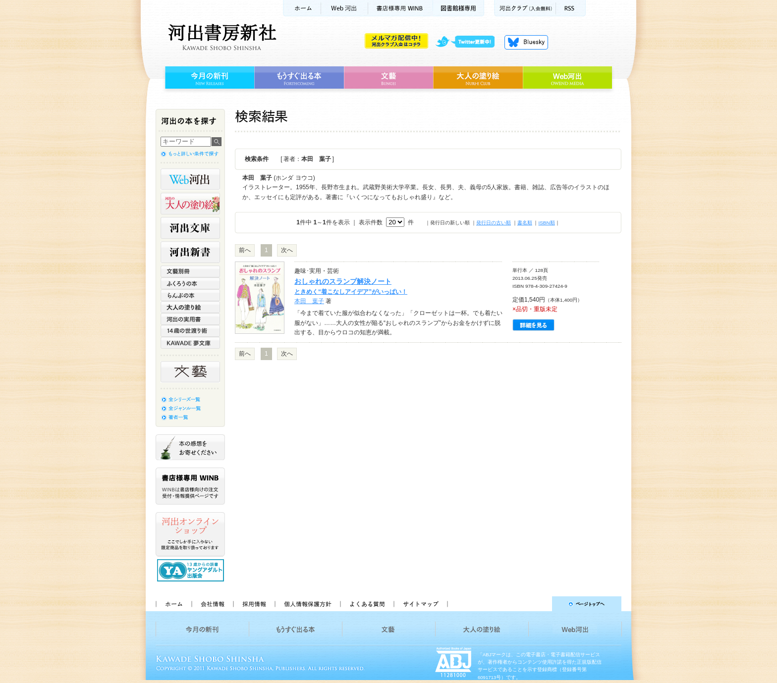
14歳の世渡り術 (190, 331)
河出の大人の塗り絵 (190, 203)
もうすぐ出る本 (299, 78)
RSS (571, 8)
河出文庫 (190, 228)
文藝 (388, 78)
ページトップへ (538, 603)
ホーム (302, 8)
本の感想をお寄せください (190, 447)
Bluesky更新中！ (526, 42)
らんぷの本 (190, 295)
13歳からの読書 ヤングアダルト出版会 (191, 570)
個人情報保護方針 (307, 603)
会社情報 (212, 603)
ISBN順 (546, 222)
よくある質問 (366, 603)
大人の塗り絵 (478, 78)
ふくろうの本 (190, 283)
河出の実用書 (190, 319)
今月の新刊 (208, 78)
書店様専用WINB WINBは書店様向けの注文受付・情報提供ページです (190, 486)
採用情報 (254, 603)
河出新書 (190, 252)
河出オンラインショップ (190, 534)
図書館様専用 (458, 8)
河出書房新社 (221, 37)
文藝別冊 (190, 271)
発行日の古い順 (493, 222)
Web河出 (344, 8)
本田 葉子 (309, 301)
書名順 (524, 222)
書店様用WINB (400, 8)
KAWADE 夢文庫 (190, 343)
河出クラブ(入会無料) (525, 8)
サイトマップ (420, 603)
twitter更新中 (468, 42)
